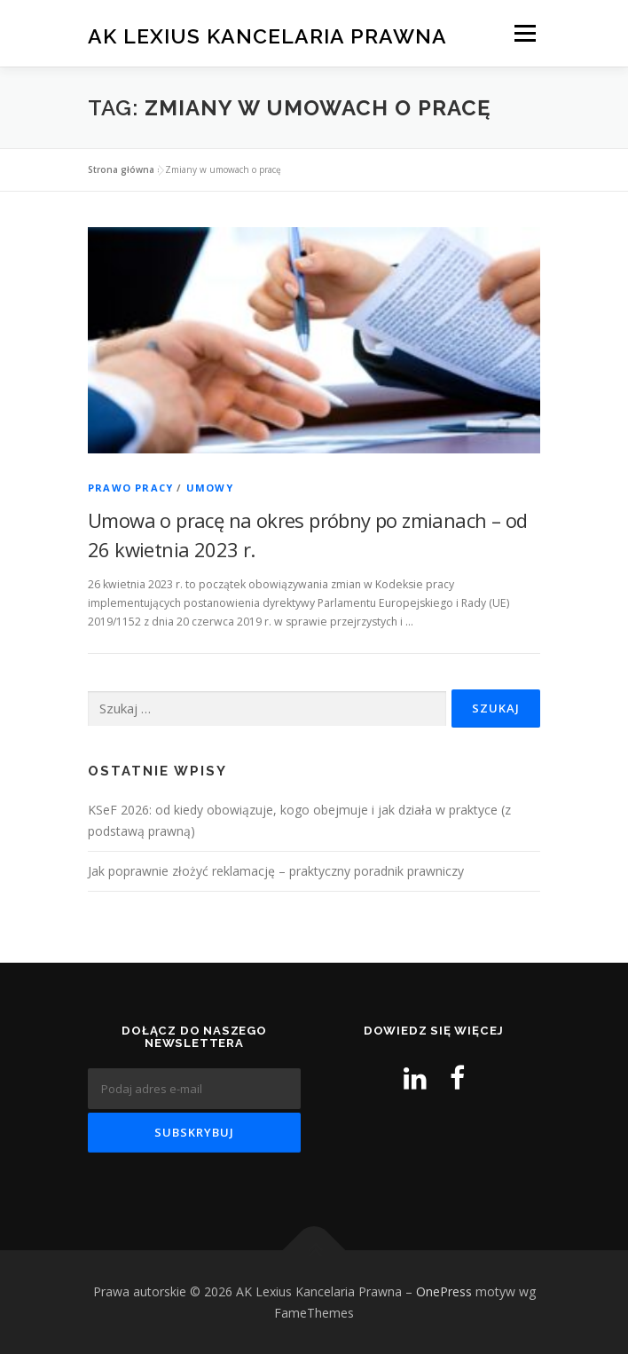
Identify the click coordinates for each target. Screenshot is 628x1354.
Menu (523, 33)
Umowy (209, 487)
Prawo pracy (130, 487)
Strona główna (121, 169)
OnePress (444, 1291)
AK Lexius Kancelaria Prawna (267, 35)
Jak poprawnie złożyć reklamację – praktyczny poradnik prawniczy (276, 870)
